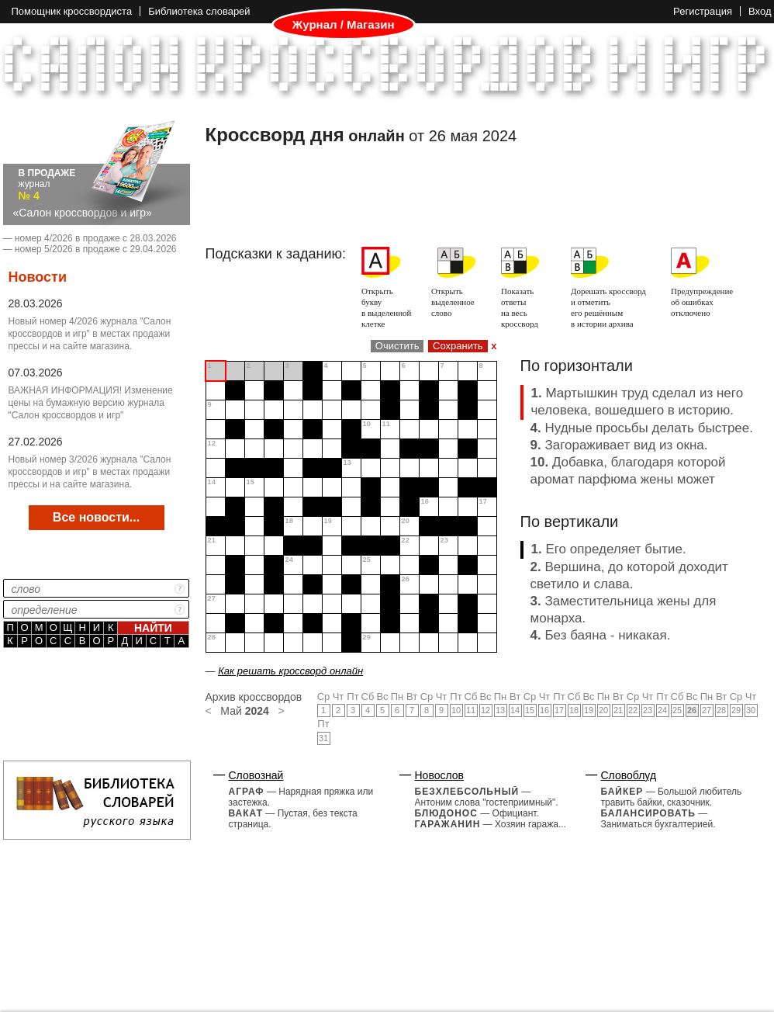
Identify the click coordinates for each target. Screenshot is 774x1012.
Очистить (397, 346)
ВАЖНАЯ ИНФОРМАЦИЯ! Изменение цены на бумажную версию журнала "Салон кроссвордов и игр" (91, 403)
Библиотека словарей (199, 11)
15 (529, 710)
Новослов (440, 775)
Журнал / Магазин (343, 25)
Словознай (256, 775)
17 (559, 710)
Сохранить (458, 346)
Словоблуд (629, 775)
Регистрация (702, 11)
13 (500, 710)
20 (603, 710)
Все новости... (96, 517)
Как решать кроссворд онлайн (290, 671)
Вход (759, 11)
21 (618, 710)
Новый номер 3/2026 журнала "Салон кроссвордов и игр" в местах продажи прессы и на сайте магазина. (90, 472)
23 (647, 710)
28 (721, 710)
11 (470, 710)
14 (515, 710)
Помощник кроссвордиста (72, 11)
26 (691, 710)
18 (574, 710)
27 (706, 710)
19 (588, 710)
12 (485, 710)
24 (662, 710)
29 (736, 710)
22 (633, 710)
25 (677, 710)
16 (544, 710)
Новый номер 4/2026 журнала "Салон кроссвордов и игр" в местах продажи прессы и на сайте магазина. (90, 334)
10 (456, 710)
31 (323, 738)
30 (750, 710)
